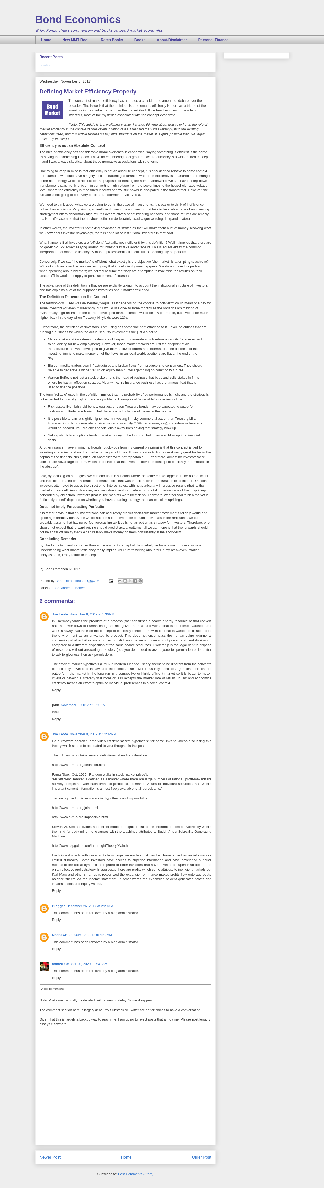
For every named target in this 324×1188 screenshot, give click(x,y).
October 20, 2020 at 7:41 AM (85, 964)
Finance (79, 588)
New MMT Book (75, 40)
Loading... (47, 65)
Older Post (201, 1157)
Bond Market (61, 588)
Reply (56, 690)
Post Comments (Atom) (135, 1174)
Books (140, 40)
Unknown (60, 935)
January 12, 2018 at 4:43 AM (90, 935)
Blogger (58, 906)
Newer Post (50, 1157)
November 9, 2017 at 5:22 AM (83, 705)
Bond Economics (78, 19)
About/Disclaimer (172, 40)
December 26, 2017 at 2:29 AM (90, 906)
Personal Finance (213, 40)
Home (46, 40)
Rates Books (112, 40)
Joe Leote (60, 614)
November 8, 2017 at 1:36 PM (91, 614)
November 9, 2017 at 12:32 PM (92, 734)
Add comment (52, 989)
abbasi (57, 964)
